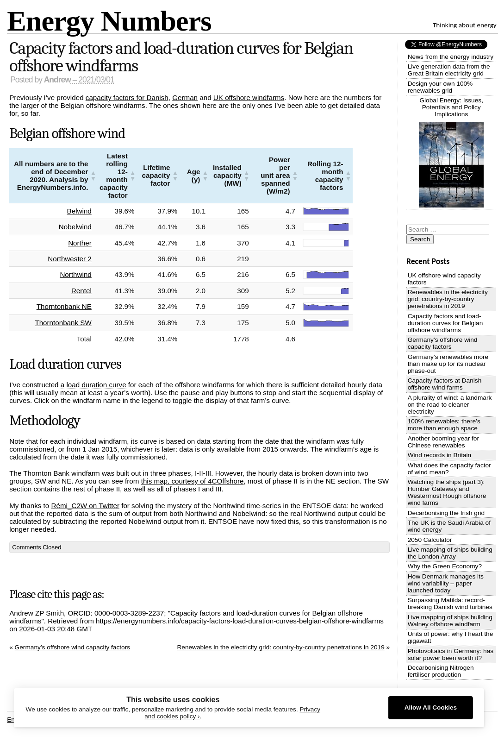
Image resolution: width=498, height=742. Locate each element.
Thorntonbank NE (65, 306)
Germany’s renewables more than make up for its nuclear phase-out (448, 363)
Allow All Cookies (431, 707)
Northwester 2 (72, 259)
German (185, 97)
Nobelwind (77, 227)
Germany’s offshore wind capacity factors (73, 647)
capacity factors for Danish (127, 97)
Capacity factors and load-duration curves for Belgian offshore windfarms (181, 57)
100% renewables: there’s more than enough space (444, 425)
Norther (82, 243)
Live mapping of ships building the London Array (450, 553)
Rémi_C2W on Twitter (85, 505)
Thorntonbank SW (65, 323)
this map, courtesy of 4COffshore (192, 481)
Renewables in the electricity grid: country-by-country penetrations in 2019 (280, 647)
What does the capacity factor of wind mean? (449, 469)
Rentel (84, 291)
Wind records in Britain (440, 455)
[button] (92, 175)
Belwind (81, 211)
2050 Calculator (430, 539)
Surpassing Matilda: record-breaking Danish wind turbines (450, 603)
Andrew (57, 79)
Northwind (77, 274)
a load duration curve (93, 385)
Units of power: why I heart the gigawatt (450, 637)
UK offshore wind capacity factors (444, 279)
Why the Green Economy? (445, 566)
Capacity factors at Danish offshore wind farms (445, 384)
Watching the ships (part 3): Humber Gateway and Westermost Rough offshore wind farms (447, 492)
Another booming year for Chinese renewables (443, 442)
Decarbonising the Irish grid (446, 512)
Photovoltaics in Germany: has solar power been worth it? (450, 654)
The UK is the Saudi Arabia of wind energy (449, 526)
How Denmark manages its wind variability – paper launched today (446, 583)
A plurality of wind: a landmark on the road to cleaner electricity (450, 404)
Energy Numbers (109, 21)
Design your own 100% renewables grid (440, 87)
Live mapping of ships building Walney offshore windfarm (450, 621)
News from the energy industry (450, 56)
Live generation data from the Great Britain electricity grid (449, 70)
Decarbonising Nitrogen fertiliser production (441, 671)
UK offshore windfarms (248, 97)
